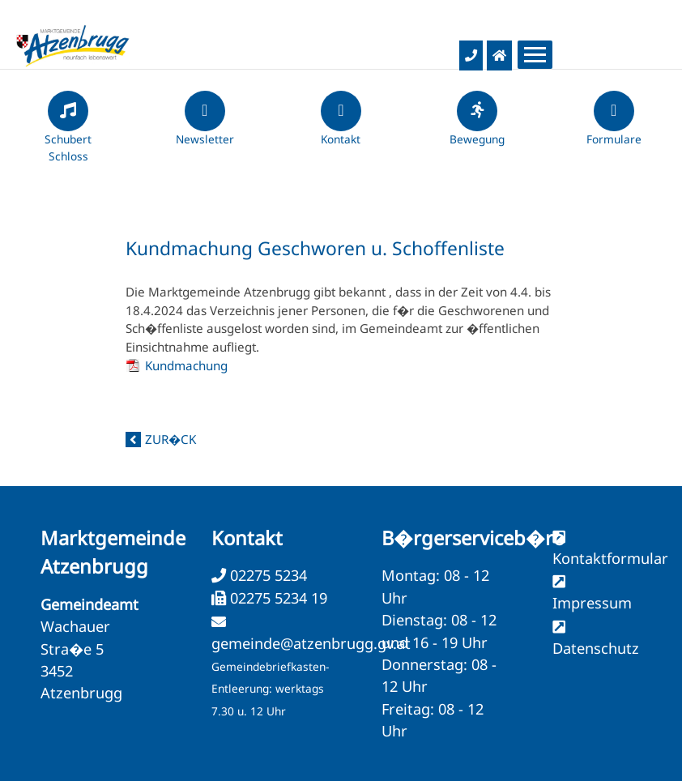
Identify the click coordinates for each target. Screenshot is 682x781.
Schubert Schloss (68, 134)
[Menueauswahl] (535, 55)
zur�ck (170, 439)
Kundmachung (186, 365)
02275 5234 (266, 575)
